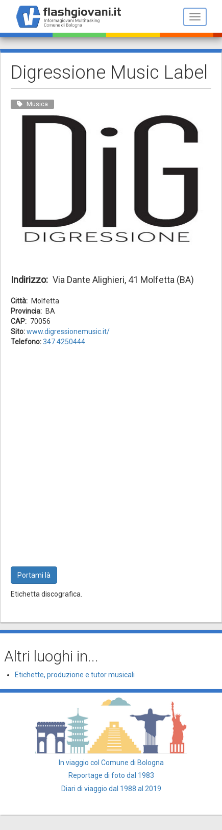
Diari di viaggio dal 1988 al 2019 (111, 789)
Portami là (34, 575)
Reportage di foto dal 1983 (111, 775)
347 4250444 (64, 342)
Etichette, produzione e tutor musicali (75, 675)
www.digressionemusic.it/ (68, 331)
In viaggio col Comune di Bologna (111, 762)
